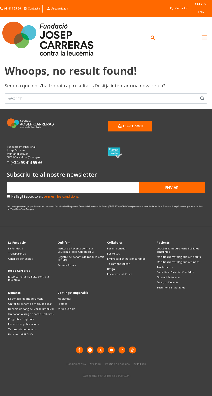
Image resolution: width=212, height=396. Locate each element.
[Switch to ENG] (201, 11)
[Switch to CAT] (199, 4)
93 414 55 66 (10, 8)
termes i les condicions (61, 196)
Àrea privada (57, 8)
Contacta (32, 8)
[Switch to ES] (205, 4)
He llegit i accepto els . (45, 196)
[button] (178, 8)
